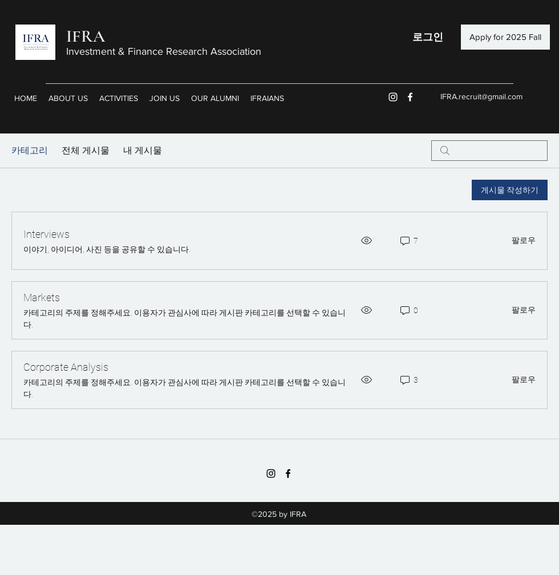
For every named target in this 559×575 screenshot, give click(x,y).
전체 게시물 (86, 150)
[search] (489, 150)
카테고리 (29, 150)
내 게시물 (142, 150)
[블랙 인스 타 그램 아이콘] (271, 473)
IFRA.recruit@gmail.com (481, 96)
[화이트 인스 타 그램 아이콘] (393, 97)
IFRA (85, 36)
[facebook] (410, 97)
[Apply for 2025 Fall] (505, 37)
